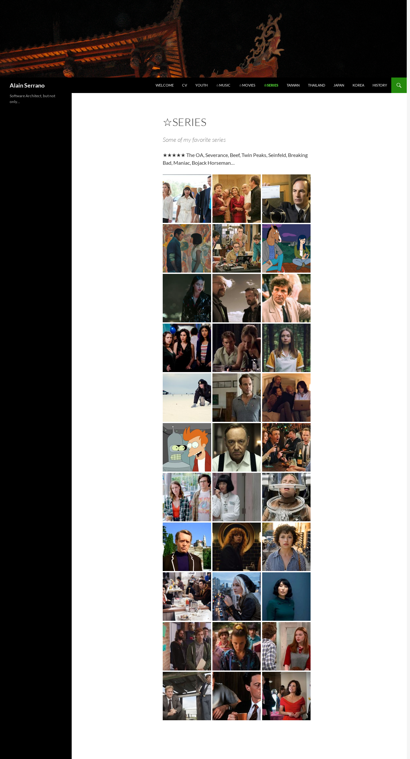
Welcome (165, 85)
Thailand (316, 85)
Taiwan (293, 85)
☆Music (223, 85)
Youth (201, 85)
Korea (358, 85)
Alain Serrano (27, 85)
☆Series (271, 85)
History (380, 85)
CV (184, 85)
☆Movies (247, 85)
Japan (338, 85)
